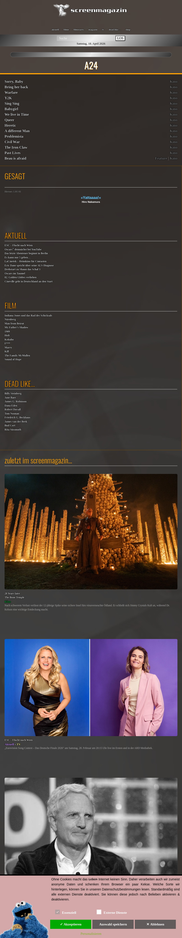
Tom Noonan (12, 413)
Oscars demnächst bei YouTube (23, 249)
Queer (9, 120)
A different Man (17, 131)
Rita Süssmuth (13, 429)
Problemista (14, 136)
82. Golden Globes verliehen (20, 277)
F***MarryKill (8, 347)
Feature (161, 158)
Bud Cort (10, 425)
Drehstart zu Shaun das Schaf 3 (22, 269)
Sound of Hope (13, 359)
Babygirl (11, 109)
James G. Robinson (15, 401)
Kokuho (9, 339)
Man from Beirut (14, 323)
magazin (93, 29)
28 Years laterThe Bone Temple (14, 595)
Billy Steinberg (13, 393)
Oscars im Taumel (15, 273)
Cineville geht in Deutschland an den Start (28, 281)
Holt (7, 335)
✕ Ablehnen (155, 924)
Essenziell (65, 911)
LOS (120, 38)
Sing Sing (12, 103)
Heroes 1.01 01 (13, 191)
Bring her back (16, 87)
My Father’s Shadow (16, 327)
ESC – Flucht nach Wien (19, 245)
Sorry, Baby (14, 81)
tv (103, 29)
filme (66, 29)
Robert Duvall (13, 409)
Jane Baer (10, 397)
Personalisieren (91, 933)
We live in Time (17, 114)
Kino (173, 81)
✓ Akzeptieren (70, 924)
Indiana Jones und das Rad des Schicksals (28, 315)
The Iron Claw (16, 147)
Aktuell (9, 744)
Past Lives (13, 153)
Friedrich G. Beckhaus (17, 417)
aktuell (55, 29)
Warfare (11, 92)
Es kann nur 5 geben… (18, 257)
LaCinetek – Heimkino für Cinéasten (26, 261)
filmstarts (78, 29)
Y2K (8, 98)
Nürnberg (10, 319)
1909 (7, 331)
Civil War (12, 142)
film (10, 305)
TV (19, 744)
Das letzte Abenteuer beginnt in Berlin (26, 253)
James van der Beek (16, 421)
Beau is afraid (15, 158)
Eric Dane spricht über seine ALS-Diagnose (29, 265)
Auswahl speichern (113, 924)
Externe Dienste (112, 911)
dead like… (115, 29)
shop (127, 29)
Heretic (10, 125)
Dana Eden (11, 405)
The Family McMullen (17, 355)
